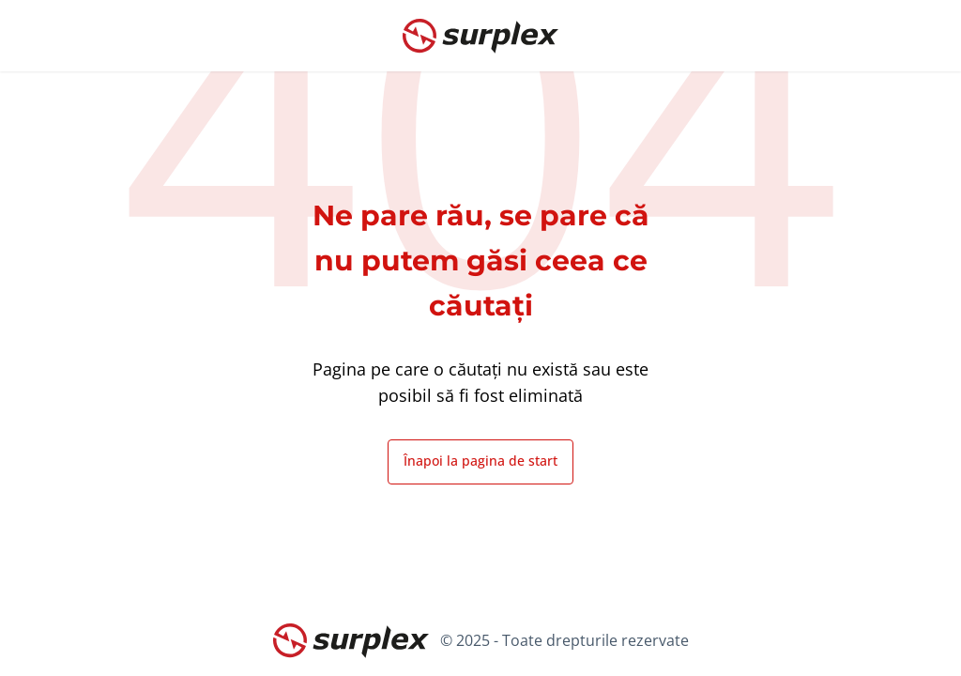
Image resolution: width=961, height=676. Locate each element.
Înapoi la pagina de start (480, 460)
